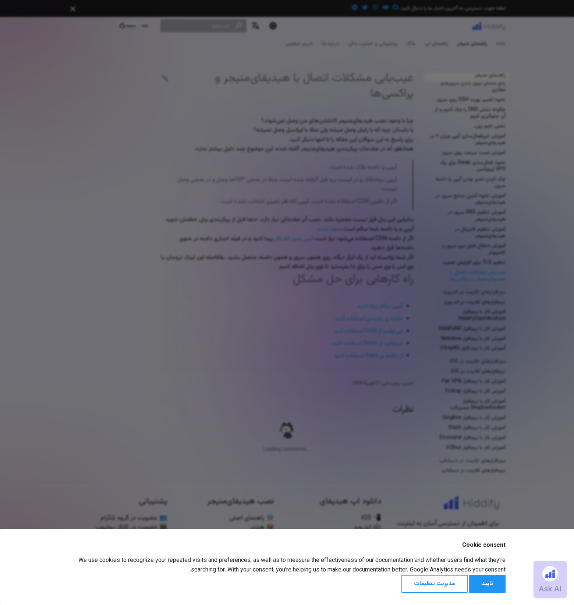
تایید (487, 583)
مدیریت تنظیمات (434, 583)
